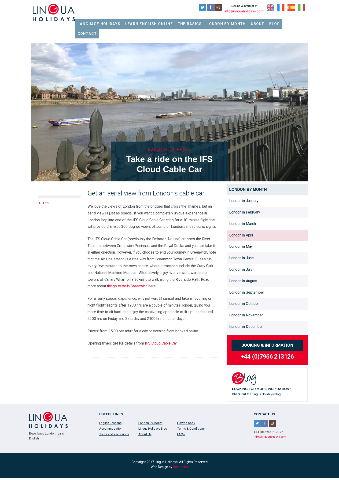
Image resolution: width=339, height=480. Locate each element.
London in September (246, 277)
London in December (246, 312)
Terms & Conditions (191, 414)
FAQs (181, 419)
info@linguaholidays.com (243, 10)
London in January (243, 186)
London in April (241, 220)
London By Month (233, 21)
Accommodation (110, 414)
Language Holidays (119, 21)
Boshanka (180, 452)
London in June (241, 243)
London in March (242, 209)
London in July (240, 254)
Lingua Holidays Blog (152, 414)
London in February (244, 197)
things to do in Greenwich (127, 271)
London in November (246, 300)
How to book (186, 408)
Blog (279, 21)
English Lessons (110, 408)
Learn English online (163, 21)
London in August (243, 266)
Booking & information (267, 330)
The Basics (200, 21)
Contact (298, 21)
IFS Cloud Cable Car (161, 328)
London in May (241, 231)
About (262, 21)
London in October (244, 289)
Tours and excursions (114, 419)
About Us (144, 419)
